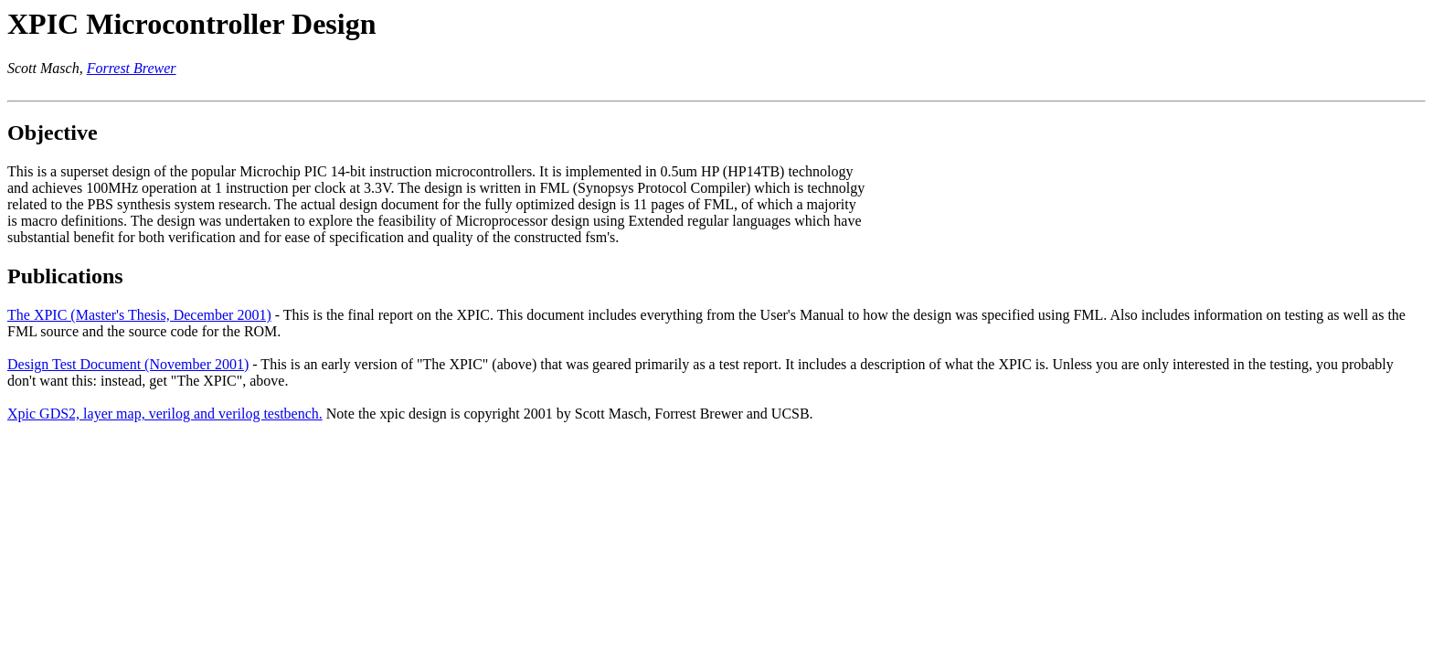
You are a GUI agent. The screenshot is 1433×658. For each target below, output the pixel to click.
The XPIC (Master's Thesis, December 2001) (139, 315)
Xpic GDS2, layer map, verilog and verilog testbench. (165, 413)
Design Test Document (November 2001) (128, 364)
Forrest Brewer (131, 68)
